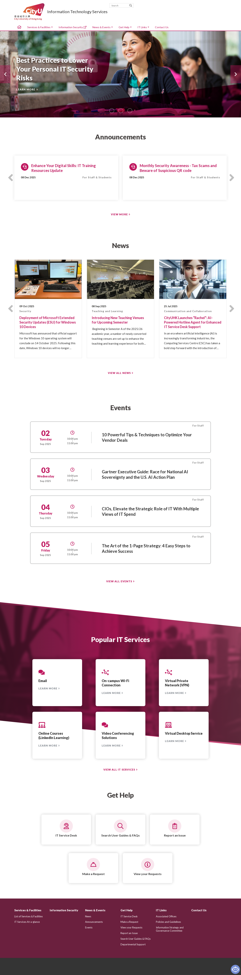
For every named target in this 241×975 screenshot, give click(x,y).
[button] (5, 74)
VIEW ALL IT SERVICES (119, 769)
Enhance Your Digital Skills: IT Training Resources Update (63, 168)
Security (25, 311)
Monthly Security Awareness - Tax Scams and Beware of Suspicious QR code (178, 168)
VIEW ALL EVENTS (119, 581)
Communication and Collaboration (188, 311)
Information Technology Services (77, 11)
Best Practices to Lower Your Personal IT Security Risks (54, 69)
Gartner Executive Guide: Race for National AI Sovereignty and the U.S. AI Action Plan (145, 474)
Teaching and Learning (107, 311)
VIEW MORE (119, 214)
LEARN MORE (25, 89)
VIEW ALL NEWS (119, 372)
